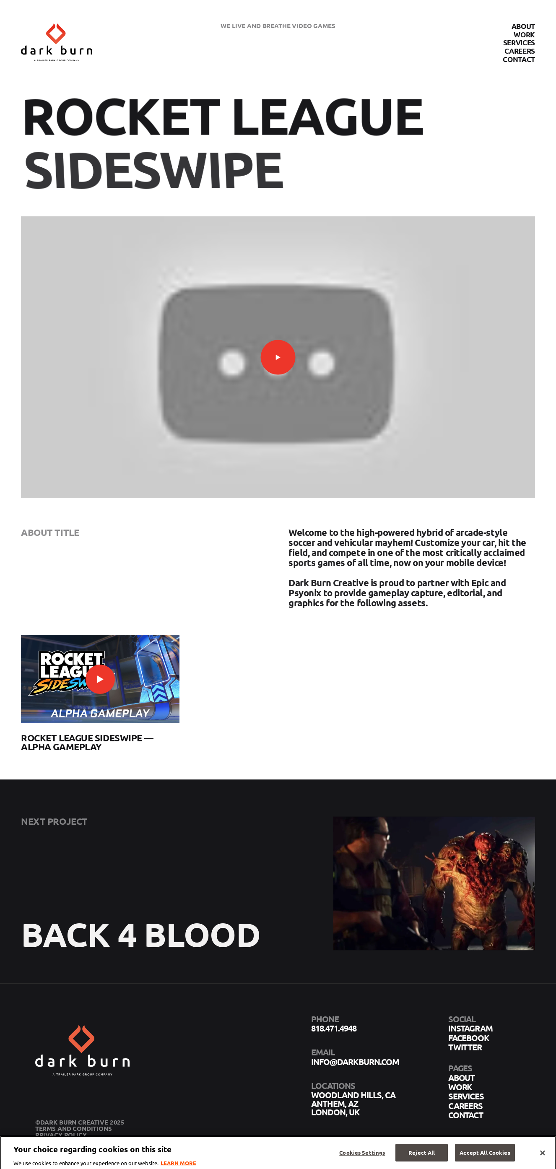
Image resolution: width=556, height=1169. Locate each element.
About (523, 26)
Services (519, 43)
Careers (519, 51)
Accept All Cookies (485, 1155)
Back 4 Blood (140, 945)
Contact (519, 59)
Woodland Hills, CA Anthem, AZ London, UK (353, 1103)
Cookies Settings (362, 1155)
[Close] (542, 1156)
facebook (469, 1037)
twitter (465, 1047)
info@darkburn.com (355, 1061)
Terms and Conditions (73, 1128)
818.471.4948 (333, 1028)
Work (524, 34)
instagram (470, 1028)
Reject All (421, 1155)
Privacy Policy (61, 1134)
